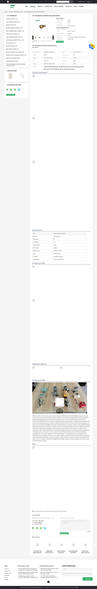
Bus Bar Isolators (10, 46)
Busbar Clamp (10, 25)
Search (71, 1)
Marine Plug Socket (18, 11)
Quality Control (58, 6)
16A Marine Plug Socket (39, 511)
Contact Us (69, 6)
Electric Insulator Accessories (14, 52)
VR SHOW (81, 6)
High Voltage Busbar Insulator (14, 31)
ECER (76, 587)
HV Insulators (9, 43)
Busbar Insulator (10, 19)
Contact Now (60, 41)
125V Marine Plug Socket (61, 511)
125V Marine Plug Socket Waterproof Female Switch (37, 551)
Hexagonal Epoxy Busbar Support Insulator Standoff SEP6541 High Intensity (28, 573)
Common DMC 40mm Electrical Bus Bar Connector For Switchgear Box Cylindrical (27, 569)
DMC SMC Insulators (11, 49)
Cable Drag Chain (10, 61)
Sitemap (6, 579)
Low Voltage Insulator (12, 22)
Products (32, 6)
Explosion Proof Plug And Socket (14, 55)
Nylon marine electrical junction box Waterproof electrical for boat (85, 551)
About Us (40, 6)
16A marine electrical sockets (50, 511)
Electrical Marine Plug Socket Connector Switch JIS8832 (61, 551)
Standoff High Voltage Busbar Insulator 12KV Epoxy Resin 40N (49, 569)
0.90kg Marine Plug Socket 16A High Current (49, 551)
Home (26, 6)
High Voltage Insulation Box (13, 37)
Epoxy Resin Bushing (11, 34)
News (75, 6)
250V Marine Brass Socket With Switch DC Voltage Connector (73, 551)
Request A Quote (81, 1)
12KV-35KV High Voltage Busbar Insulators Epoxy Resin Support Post (48, 576)
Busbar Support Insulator (12, 28)
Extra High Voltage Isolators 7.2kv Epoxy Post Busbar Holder (49, 573)
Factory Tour (48, 6)
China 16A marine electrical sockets (34, 587)
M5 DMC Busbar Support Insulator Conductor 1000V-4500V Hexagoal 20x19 (28, 576)
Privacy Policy (23, 587)
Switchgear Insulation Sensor (13, 40)
